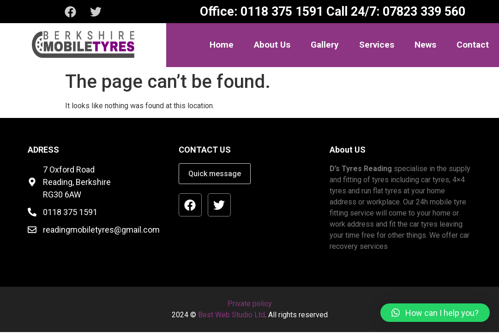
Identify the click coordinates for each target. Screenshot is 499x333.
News (425, 44)
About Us (272, 44)
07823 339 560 (422, 11)
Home (222, 44)
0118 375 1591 (280, 11)
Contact (473, 44)
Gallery (325, 44)
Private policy (250, 303)
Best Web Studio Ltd (231, 314)
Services (376, 44)
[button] (435, 312)
